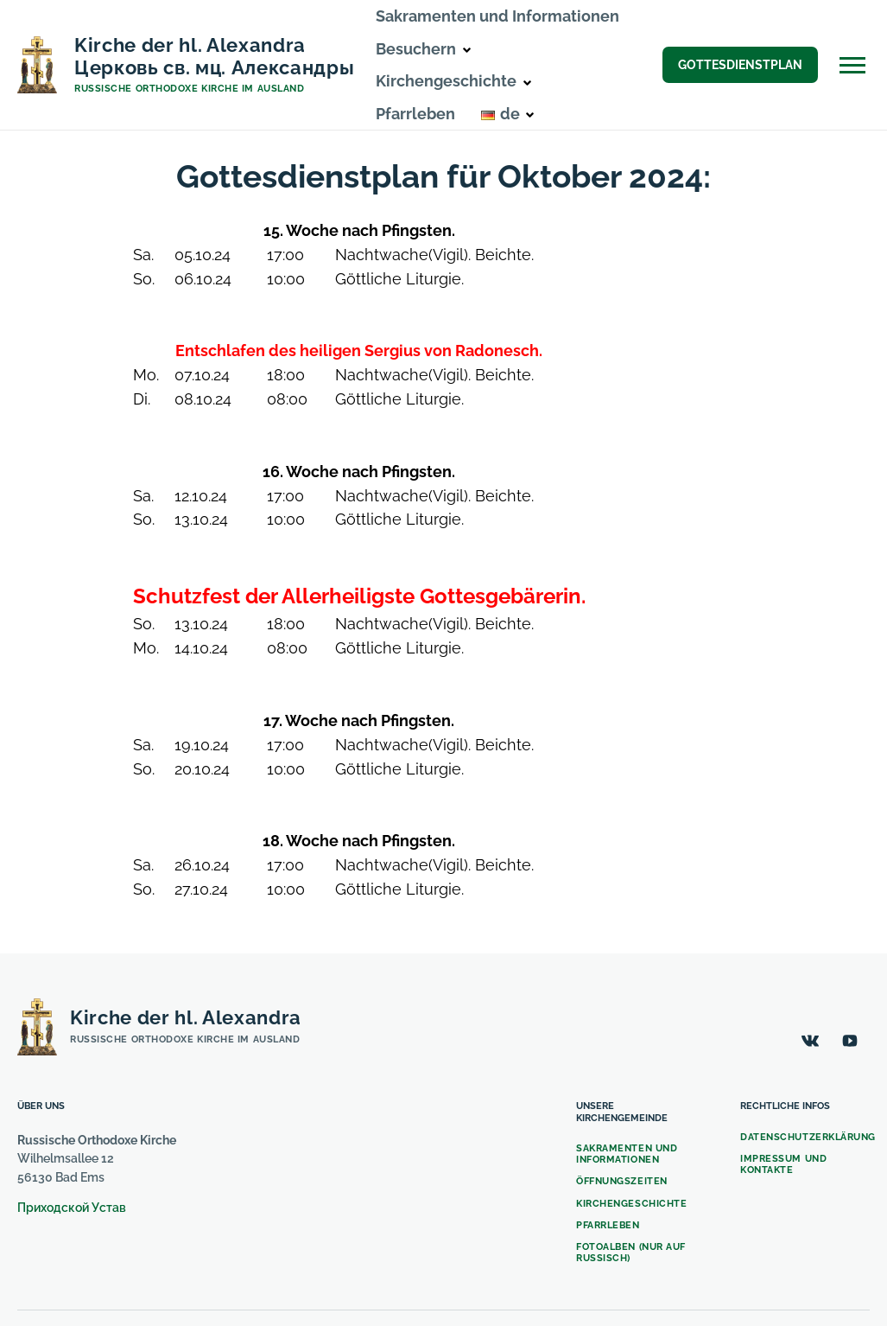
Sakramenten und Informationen (497, 16)
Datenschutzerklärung (808, 1137)
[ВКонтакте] (810, 1041)
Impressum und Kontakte (783, 1164)
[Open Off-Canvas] (852, 65)
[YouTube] (850, 1041)
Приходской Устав (71, 1207)
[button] (466, 50)
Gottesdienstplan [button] (740, 65)
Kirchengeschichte (631, 1203)
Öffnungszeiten (622, 1181)
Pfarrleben (415, 114)
